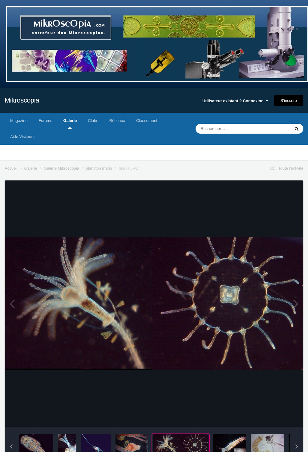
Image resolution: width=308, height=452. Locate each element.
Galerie (70, 123)
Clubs (93, 120)
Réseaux (117, 120)
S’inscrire (289, 100)
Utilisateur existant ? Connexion (235, 101)
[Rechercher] (226, 129)
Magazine (18, 120)
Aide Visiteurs (22, 136)
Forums (45, 120)
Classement (146, 120)
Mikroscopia (22, 100)
